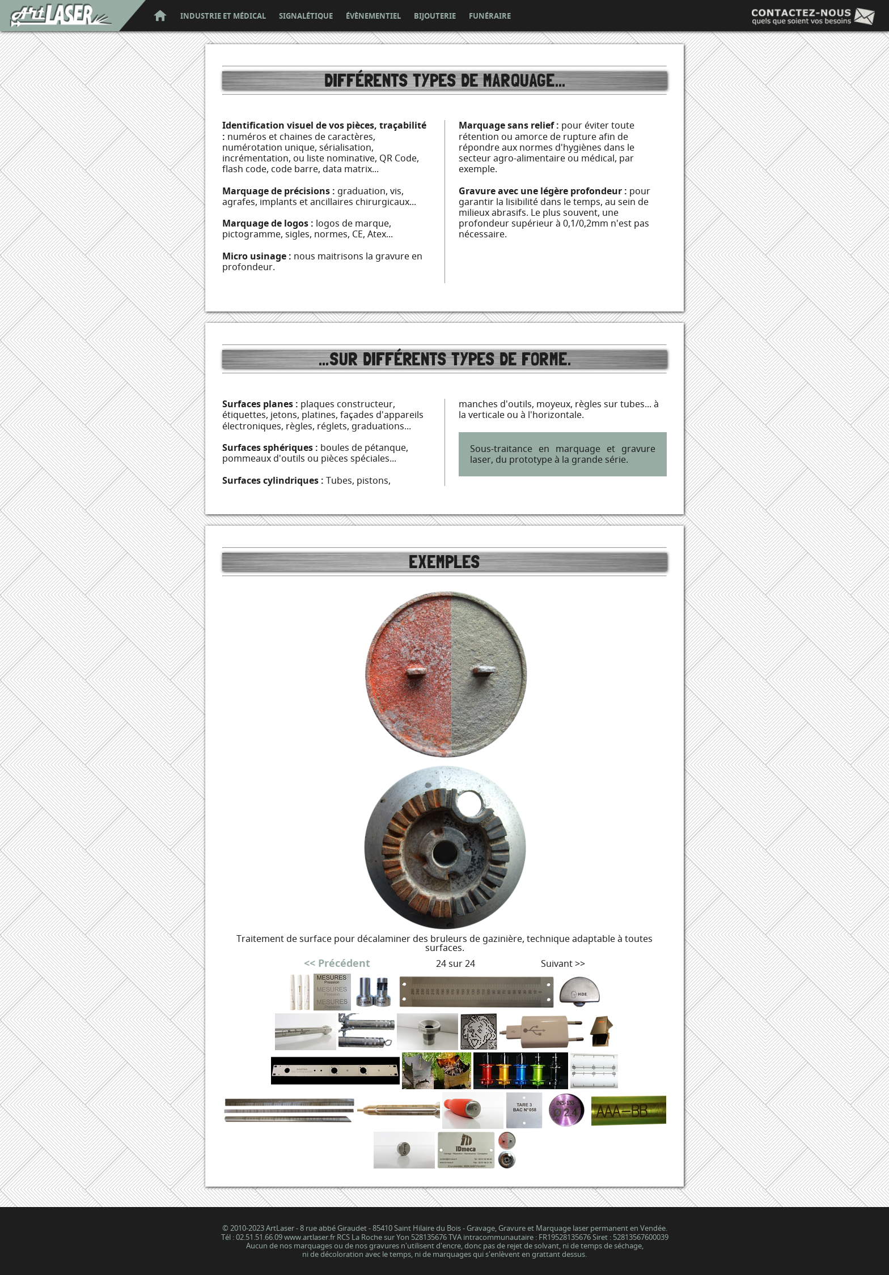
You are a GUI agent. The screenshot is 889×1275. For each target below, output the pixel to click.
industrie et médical (223, 16)
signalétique (306, 16)
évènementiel (373, 16)
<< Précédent (337, 963)
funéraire (490, 16)
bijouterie (435, 16)
